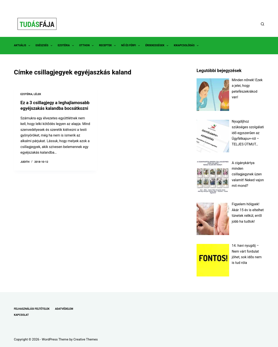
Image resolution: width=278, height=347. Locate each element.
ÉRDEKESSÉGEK (157, 45)
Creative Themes (85, 339)
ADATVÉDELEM (64, 308)
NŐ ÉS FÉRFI (131, 45)
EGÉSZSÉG (45, 45)
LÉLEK (37, 94)
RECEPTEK (108, 45)
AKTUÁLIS (23, 45)
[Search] (262, 24)
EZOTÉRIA (67, 45)
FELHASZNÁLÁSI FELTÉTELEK (32, 308)
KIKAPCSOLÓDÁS (187, 45)
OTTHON (87, 45)
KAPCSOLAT (21, 314)
